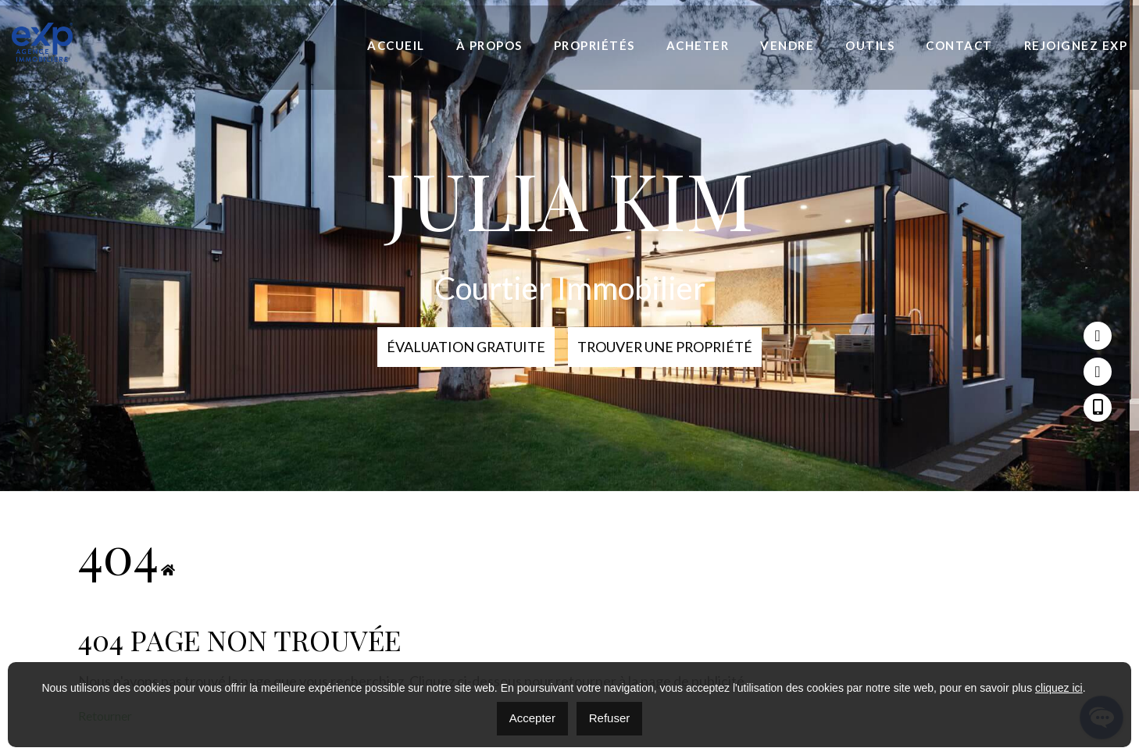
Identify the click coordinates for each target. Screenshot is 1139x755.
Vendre (787, 45)
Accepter (532, 718)
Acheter (698, 45)
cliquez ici (1059, 688)
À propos (489, 45)
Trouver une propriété (666, 346)
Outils (869, 45)
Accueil (396, 45)
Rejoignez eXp (1076, 45)
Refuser (609, 718)
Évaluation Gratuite (464, 346)
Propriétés (594, 45)
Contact (959, 45)
